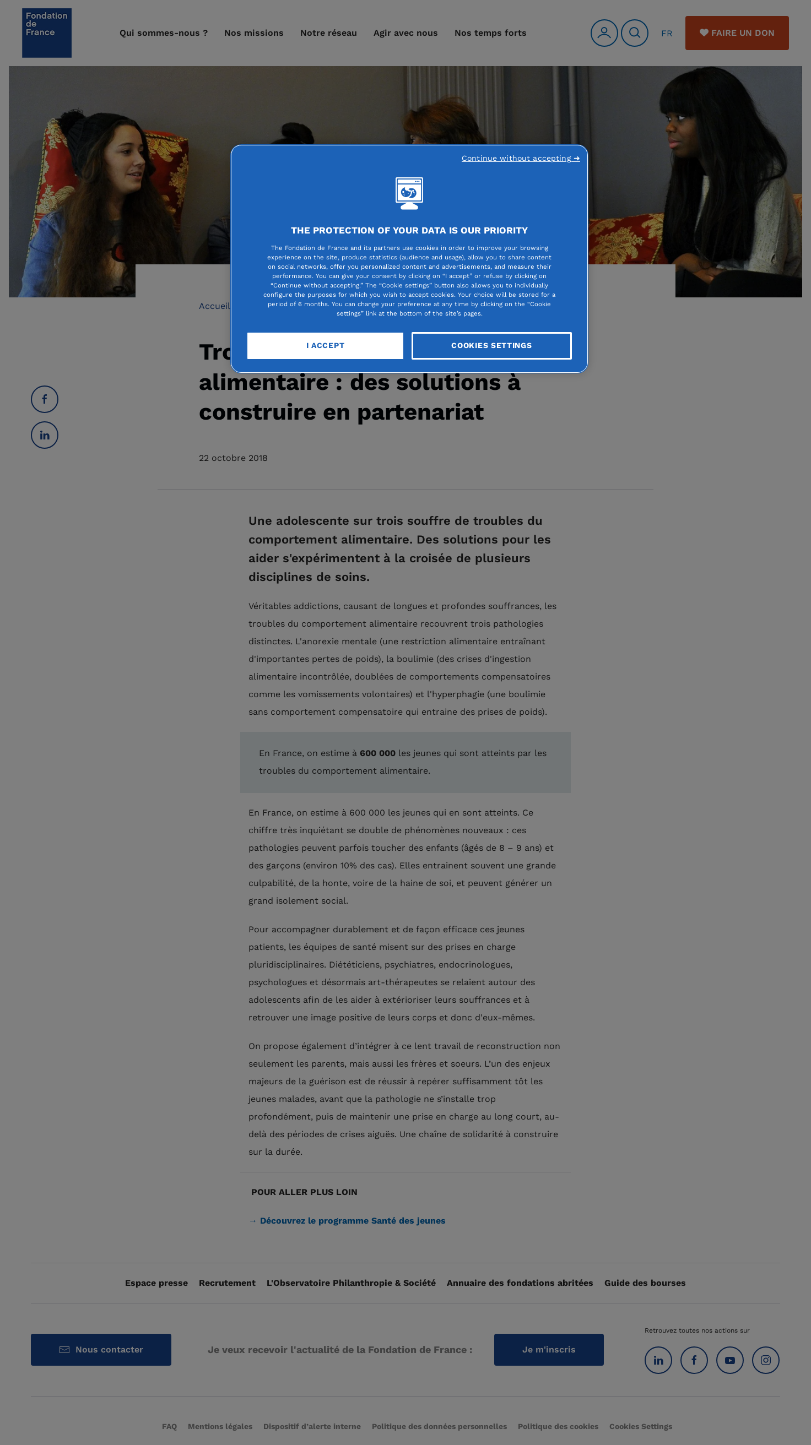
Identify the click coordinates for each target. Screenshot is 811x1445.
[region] (409, 258)
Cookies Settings (491, 345)
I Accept (325, 345)
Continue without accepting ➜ (521, 158)
